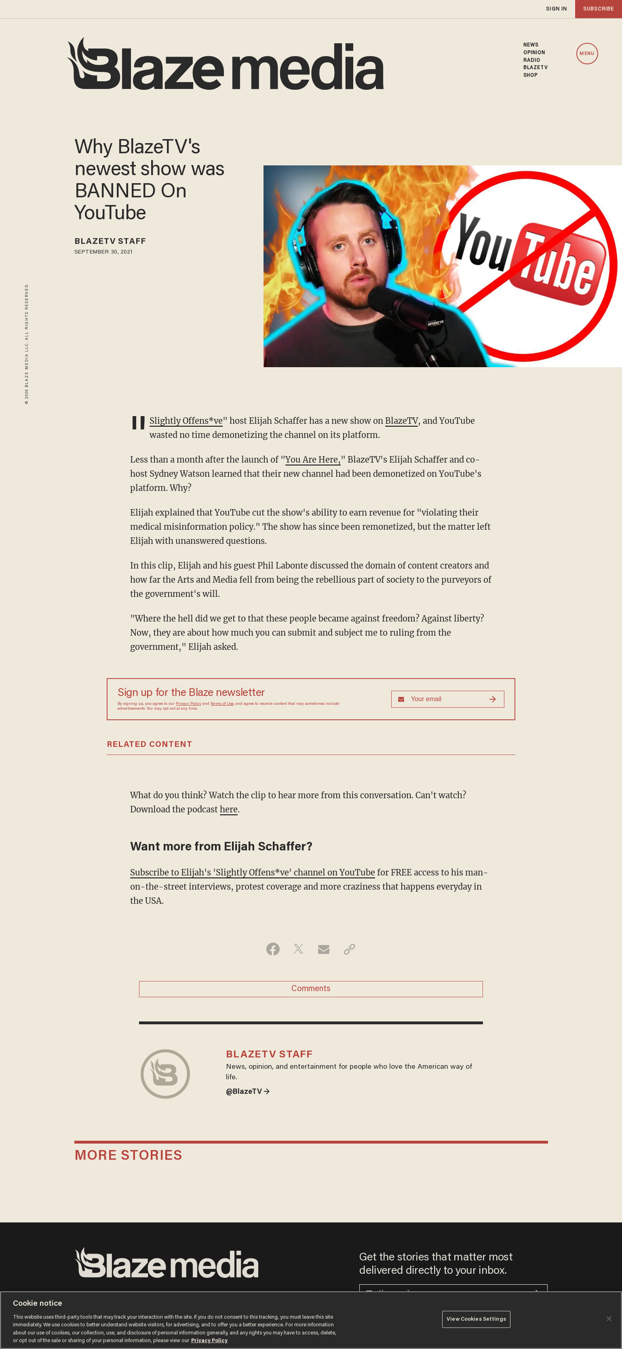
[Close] (609, 1319)
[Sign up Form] (447, 699)
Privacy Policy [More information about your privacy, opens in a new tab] (209, 1340)
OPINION (534, 53)
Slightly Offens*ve (186, 421)
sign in (556, 9)
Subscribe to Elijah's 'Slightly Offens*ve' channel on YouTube (252, 872)
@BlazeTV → (248, 1092)
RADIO (532, 60)
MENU (587, 53)
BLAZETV (535, 68)
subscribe (598, 9)
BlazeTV (401, 421)
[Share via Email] (324, 949)
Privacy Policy (188, 704)
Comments (311, 989)
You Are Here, (313, 460)
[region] (311, 1320)
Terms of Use (222, 704)
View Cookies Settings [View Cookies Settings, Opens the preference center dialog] (476, 1319)
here (229, 809)
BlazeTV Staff (110, 242)
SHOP (530, 75)
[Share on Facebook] (273, 949)
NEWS (530, 45)
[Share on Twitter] (298, 949)
